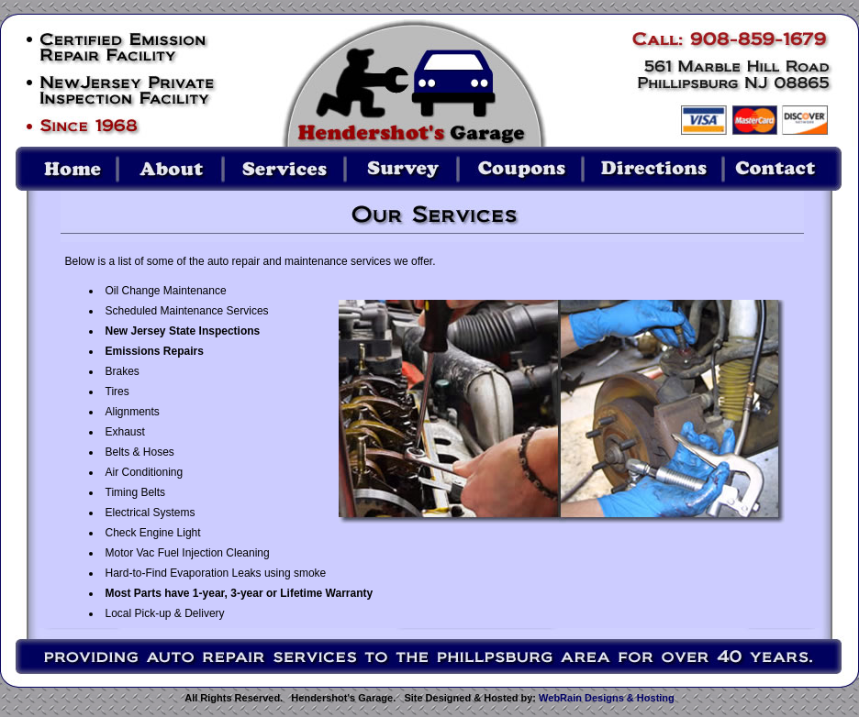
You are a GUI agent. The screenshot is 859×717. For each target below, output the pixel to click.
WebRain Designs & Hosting (607, 697)
